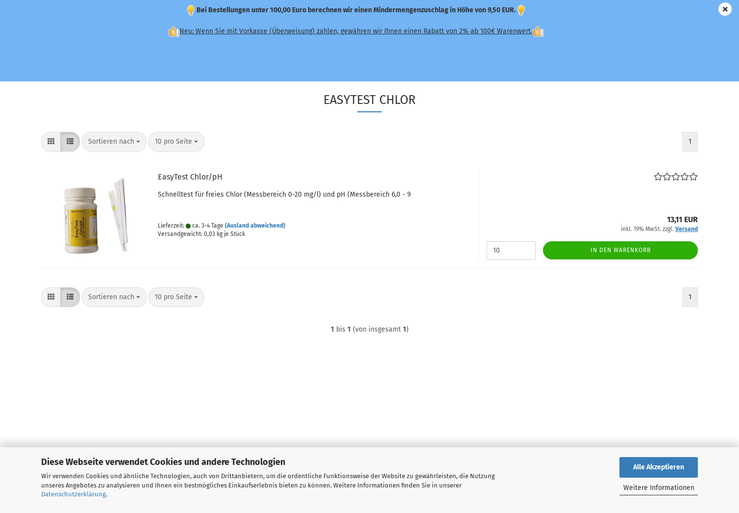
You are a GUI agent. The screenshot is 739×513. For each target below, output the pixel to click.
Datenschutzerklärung (73, 494)
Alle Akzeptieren (658, 467)
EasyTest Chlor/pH (190, 176)
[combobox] (114, 142)
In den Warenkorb (621, 250)
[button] (51, 142)
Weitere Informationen (658, 488)
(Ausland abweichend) (255, 225)
